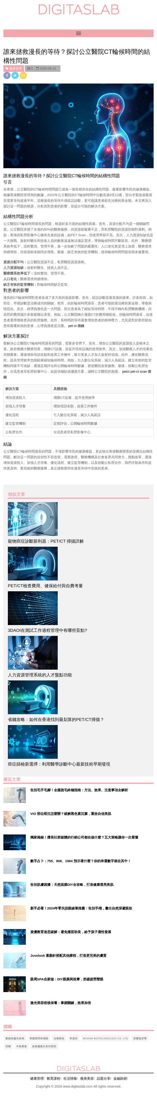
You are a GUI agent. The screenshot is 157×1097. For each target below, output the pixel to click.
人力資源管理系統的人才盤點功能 (40, 675)
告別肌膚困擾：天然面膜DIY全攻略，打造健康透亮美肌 (71, 884)
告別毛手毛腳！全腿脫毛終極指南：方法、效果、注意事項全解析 (79, 790)
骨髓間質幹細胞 (39, 1038)
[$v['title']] (14, 795)
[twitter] (15, 75)
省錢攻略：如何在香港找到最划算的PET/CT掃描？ (56, 719)
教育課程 (53, 1078)
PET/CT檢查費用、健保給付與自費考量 (45, 585)
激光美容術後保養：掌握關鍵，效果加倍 (60, 1003)
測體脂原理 (140, 1038)
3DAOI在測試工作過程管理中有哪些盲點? (47, 630)
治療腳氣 (59, 1038)
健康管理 (37, 1078)
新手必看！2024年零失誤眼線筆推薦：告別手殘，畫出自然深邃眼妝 (81, 908)
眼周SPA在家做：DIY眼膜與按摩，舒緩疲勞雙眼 (66, 979)
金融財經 (120, 1078)
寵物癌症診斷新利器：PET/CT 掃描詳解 (46, 541)
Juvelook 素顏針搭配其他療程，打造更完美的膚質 (68, 955)
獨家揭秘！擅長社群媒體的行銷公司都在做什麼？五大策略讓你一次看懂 (84, 837)
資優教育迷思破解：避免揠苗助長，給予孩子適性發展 (70, 932)
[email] (23, 75)
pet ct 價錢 (76, 326)
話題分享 (103, 1078)
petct (126, 371)
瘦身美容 (87, 1078)
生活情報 (70, 1078)
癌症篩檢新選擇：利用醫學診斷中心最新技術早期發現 (59, 764)
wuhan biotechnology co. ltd (105, 1038)
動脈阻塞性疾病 (15, 1038)
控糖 (8, 1046)
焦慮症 (74, 1038)
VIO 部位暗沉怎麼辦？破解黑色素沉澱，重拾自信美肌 (70, 814)
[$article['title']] (78, 519)
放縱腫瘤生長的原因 (44, 1046)
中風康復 (21, 1046)
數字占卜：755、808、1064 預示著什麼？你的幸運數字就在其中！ (80, 861)
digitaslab (78, 9)
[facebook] (7, 75)
